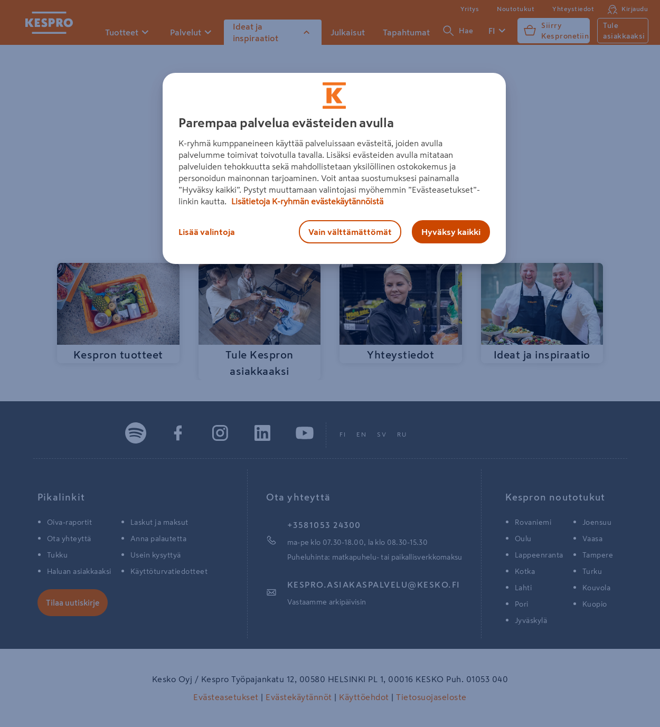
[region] (334, 168)
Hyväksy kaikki (450, 232)
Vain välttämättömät (350, 232)
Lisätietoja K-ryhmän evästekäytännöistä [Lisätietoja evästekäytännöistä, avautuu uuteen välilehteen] (306, 201)
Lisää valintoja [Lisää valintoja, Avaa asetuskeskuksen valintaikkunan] (206, 232)
